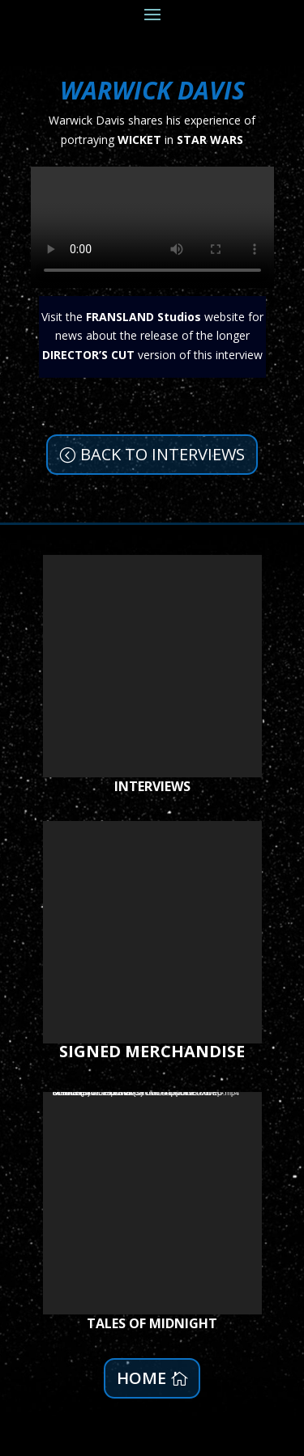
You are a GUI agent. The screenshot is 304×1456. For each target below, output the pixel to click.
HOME (141, 1378)
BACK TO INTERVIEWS (162, 454)
